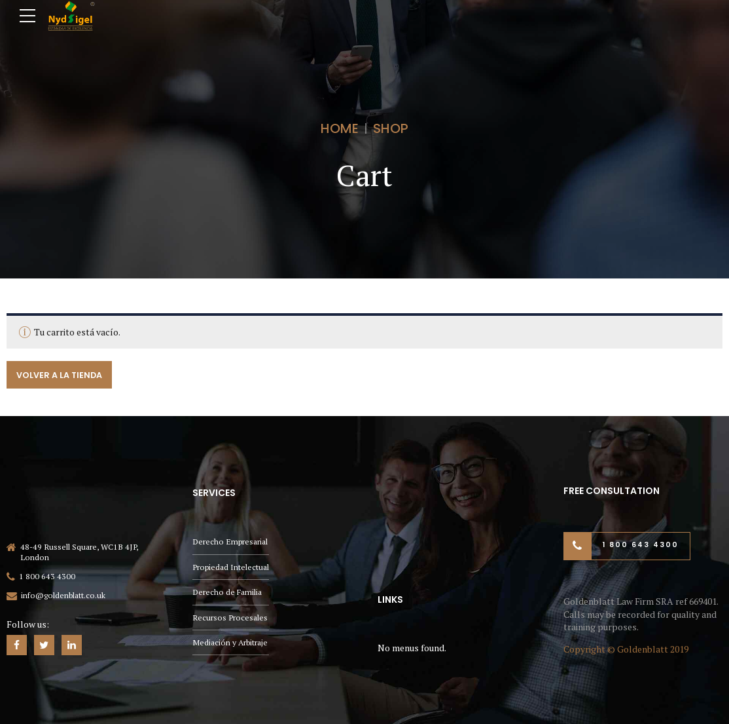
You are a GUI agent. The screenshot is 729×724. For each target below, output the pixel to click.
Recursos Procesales (230, 617)
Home (340, 128)
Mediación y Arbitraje (230, 642)
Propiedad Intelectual (230, 567)
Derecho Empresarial (230, 541)
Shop (390, 128)
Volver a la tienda (59, 374)
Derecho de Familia (227, 592)
